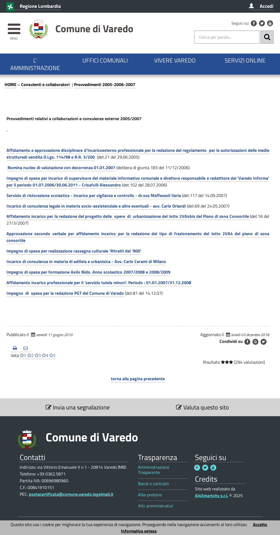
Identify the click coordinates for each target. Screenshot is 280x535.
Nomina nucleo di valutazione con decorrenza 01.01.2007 (62, 167)
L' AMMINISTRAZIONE (35, 64)
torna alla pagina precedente (138, 378)
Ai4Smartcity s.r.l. (211, 495)
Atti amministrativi (155, 505)
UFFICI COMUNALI (105, 60)
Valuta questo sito (202, 407)
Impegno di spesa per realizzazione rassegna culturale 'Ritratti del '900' (73, 251)
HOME (10, 84)
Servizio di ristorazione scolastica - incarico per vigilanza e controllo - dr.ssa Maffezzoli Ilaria (93, 195)
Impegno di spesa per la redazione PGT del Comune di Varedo (65, 293)
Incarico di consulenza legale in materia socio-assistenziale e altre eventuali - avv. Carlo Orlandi (96, 206)
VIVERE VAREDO (175, 60)
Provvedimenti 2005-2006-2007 (104, 84)
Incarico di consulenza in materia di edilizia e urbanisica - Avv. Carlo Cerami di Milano (86, 261)
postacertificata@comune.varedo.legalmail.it (71, 494)
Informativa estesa (139, 531)
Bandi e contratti (153, 483)
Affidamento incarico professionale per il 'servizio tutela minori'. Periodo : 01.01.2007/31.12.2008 (98, 282)
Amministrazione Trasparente (153, 470)
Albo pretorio (150, 494)
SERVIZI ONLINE (245, 60)
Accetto (260, 524)
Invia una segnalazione (78, 407)
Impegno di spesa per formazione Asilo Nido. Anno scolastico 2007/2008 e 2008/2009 (88, 272)
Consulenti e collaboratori (46, 84)
